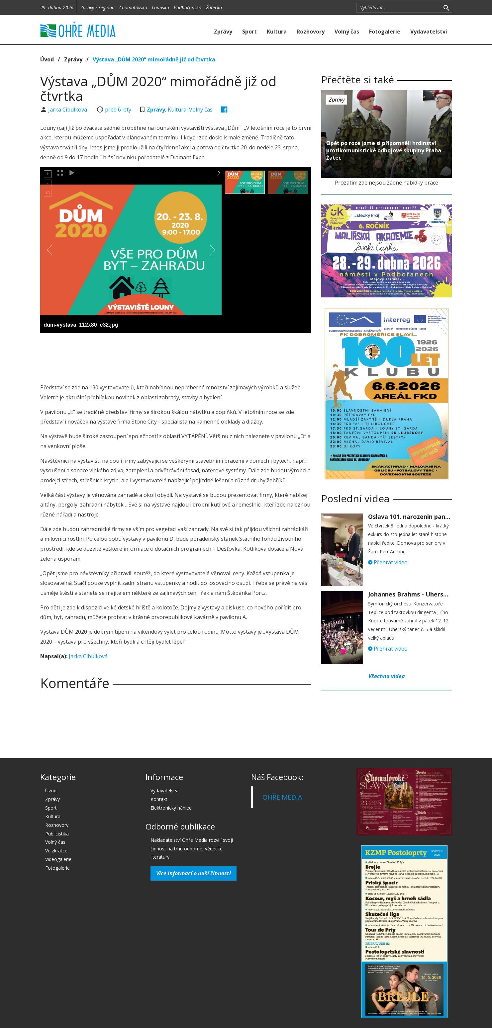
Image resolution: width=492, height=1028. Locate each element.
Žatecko (214, 7)
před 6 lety (118, 109)
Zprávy (223, 31)
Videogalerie (58, 859)
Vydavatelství (428, 31)
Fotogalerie (384, 31)
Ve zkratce (56, 850)
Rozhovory (311, 31)
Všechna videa (386, 676)
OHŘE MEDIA (282, 797)
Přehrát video (388, 562)
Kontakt (158, 799)
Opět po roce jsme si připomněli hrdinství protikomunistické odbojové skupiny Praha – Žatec (385, 150)
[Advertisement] (176, 356)
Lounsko (160, 7)
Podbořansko (187, 7)
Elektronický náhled (171, 808)
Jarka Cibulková (68, 109)
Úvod (47, 59)
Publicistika (57, 833)
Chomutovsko (133, 7)
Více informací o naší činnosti (193, 873)
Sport (249, 31)
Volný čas (347, 31)
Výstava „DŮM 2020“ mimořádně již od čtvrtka (154, 59)
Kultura (277, 31)
